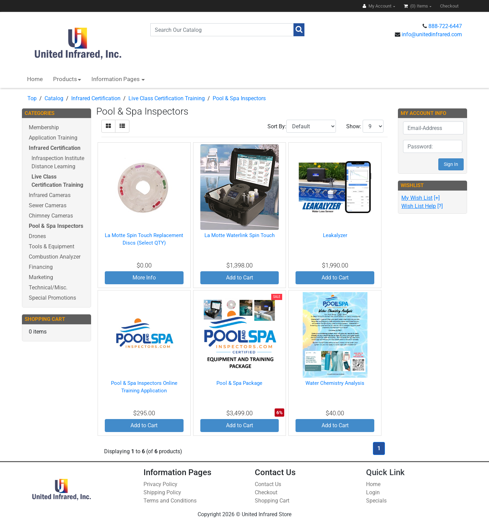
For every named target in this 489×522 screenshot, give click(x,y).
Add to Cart (239, 277)
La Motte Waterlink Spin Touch (239, 235)
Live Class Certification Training (166, 98)
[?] (422, 206)
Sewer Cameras (47, 205)
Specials (376, 500)
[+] (420, 198)
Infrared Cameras (50, 195)
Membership (44, 127)
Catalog (54, 98)
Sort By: (276, 126)
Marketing (41, 277)
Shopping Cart (272, 500)
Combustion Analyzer (54, 256)
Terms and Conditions (170, 500)
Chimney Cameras (51, 215)
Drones (37, 236)
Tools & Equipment (51, 246)
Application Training (53, 137)
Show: (353, 126)
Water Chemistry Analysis (334, 383)
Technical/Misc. (48, 287)
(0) (416, 6)
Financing (41, 267)
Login (373, 492)
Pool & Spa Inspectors (239, 98)
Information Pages (116, 79)
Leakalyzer (335, 235)
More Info (144, 277)
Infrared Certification (96, 98)
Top (32, 98)
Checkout (266, 492)
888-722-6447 (445, 26)
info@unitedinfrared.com (432, 34)
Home (35, 79)
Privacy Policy (160, 484)
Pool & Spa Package (239, 383)
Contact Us (268, 484)
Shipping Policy (162, 492)
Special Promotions (52, 298)
